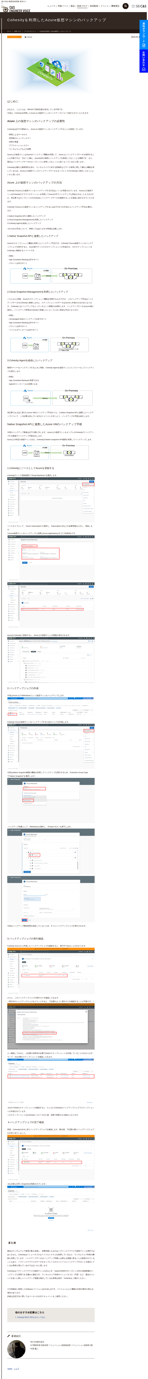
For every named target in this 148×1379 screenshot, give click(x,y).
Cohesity (29, 37)
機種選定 (115, 6)
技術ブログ (82, 6)
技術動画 (94, 6)
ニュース (51, 6)
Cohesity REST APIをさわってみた (31, 1317)
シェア (16, 1369)
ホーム (9, 31)
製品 (73, 6)
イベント (105, 6)
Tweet (9, 1369)
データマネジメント (30, 31)
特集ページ (63, 6)
